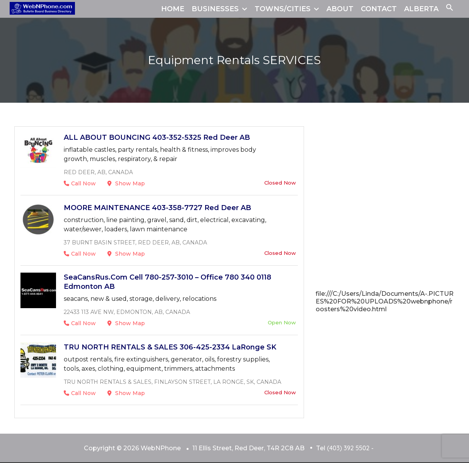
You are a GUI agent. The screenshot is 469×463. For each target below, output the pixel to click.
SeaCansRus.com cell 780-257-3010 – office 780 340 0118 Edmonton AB (167, 282)
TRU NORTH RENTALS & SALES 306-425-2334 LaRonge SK (170, 347)
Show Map (126, 183)
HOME (172, 9)
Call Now (80, 183)
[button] (450, 9)
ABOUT (339, 9)
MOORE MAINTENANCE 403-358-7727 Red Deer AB (157, 208)
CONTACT (379, 9)
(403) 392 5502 (348, 448)
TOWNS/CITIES (283, 9)
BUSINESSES (215, 9)
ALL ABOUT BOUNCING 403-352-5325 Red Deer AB (157, 137)
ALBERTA (421, 9)
